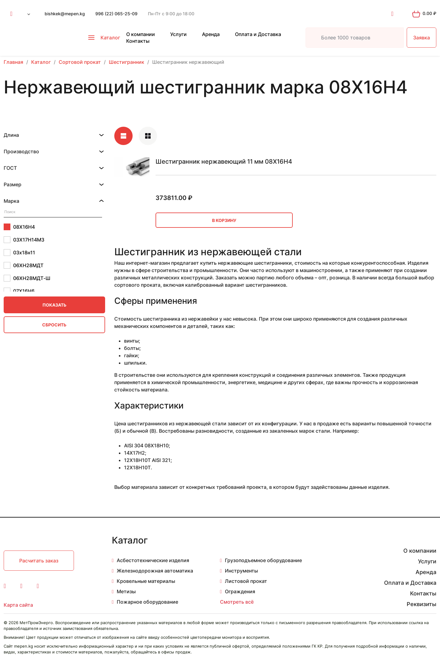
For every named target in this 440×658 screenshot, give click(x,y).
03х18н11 (19, 252)
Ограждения (240, 591)
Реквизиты (421, 604)
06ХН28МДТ (23, 265)
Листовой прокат (246, 581)
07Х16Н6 (19, 291)
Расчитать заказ (38, 561)
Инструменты (241, 571)
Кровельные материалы (146, 581)
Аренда (211, 34)
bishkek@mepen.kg (65, 13)
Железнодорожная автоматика (155, 571)
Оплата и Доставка (258, 34)
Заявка (421, 38)
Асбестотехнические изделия (153, 560)
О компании (140, 34)
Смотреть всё (237, 602)
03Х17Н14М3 (24, 239)
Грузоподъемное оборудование (263, 560)
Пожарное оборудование (147, 602)
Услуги (178, 34)
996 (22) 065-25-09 (116, 13)
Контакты (137, 41)
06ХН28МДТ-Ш (27, 278)
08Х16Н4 (19, 227)
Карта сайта (18, 605)
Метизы (126, 591)
